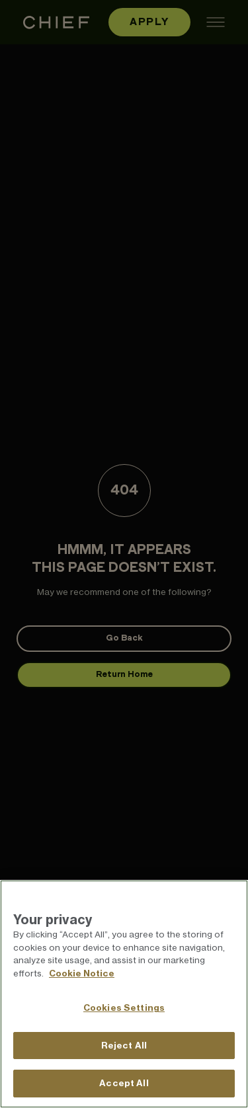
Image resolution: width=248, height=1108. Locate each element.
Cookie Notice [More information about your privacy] (81, 973)
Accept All (123, 1083)
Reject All (124, 1045)
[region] (124, 994)
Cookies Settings (124, 1007)
